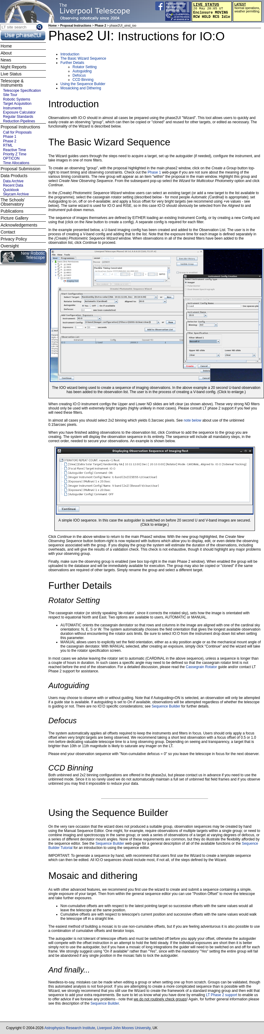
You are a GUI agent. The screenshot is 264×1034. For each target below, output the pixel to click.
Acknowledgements (19, 225)
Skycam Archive (16, 194)
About (6, 53)
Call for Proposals (17, 132)
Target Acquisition (17, 103)
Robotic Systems (16, 99)
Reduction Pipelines (19, 121)
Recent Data (13, 185)
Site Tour (10, 95)
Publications (12, 211)
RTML (8, 145)
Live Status (11, 73)
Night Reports (14, 67)
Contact (8, 232)
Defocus (79, 75)
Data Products (14, 175)
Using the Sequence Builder (82, 84)
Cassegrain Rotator (201, 667)
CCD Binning (82, 80)
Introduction (69, 54)
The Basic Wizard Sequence (83, 58)
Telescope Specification (22, 90)
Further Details (72, 63)
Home (52, 25)
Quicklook (11, 190)
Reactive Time (14, 150)
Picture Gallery (14, 218)
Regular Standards (18, 116)
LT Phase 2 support (221, 995)
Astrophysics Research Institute (69, 1028)
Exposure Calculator (19, 112)
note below (192, 420)
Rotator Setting (84, 67)
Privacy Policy (14, 239)
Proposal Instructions (75, 25)
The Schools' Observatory (13, 202)
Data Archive (13, 181)
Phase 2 (100, 25)
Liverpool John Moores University (124, 1028)
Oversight (10, 246)
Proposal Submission (20, 168)
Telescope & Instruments (12, 83)
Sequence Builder (166, 706)
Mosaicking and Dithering (80, 88)
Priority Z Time (14, 154)
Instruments (12, 108)
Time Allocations (16, 163)
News (6, 60)
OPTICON (11, 158)
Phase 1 (154, 172)
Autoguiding (82, 71)
